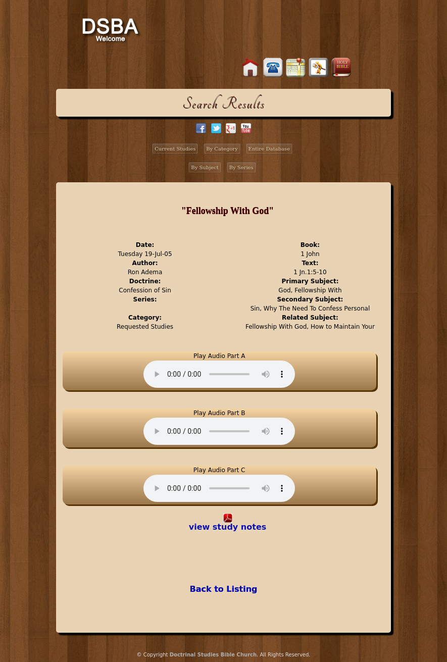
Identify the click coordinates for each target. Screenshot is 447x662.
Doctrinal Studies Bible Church (213, 654)
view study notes (228, 527)
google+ (230, 128)
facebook (201, 128)
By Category (222, 148)
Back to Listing (223, 589)
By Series (241, 167)
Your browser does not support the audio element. (219, 374)
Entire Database (269, 148)
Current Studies (175, 148)
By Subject (205, 167)
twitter (216, 128)
